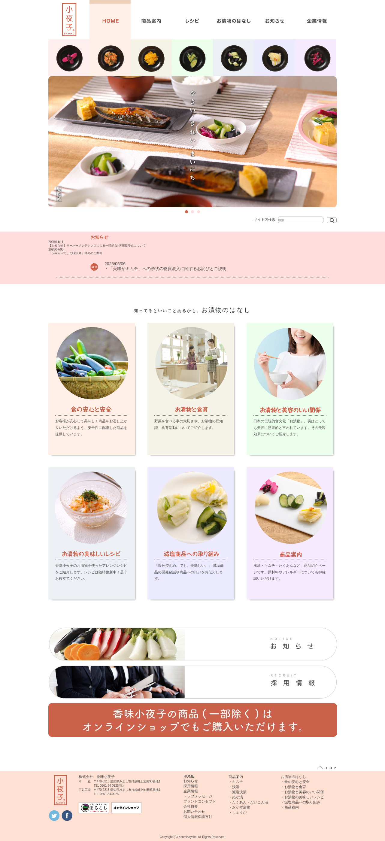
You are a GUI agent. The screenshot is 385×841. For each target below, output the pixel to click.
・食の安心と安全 (295, 782)
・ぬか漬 (236, 797)
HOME (188, 776)
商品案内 (236, 777)
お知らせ (190, 781)
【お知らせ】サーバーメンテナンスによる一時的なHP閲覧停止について (97, 245)
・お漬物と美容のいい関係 (302, 792)
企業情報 (190, 791)
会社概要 (190, 806)
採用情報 (190, 786)
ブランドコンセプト (199, 801)
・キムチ (236, 782)
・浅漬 (234, 787)
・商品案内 (290, 807)
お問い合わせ (194, 811)
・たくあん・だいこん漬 (248, 802)
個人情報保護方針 (197, 817)
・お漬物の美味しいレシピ (302, 797)
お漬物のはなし (293, 777)
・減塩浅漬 (238, 792)
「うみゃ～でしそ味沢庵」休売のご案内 (75, 253)
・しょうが (238, 812)
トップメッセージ (197, 796)
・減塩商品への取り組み (300, 802)
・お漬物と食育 (293, 787)
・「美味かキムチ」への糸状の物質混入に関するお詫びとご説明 (165, 268)
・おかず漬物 (239, 807)
